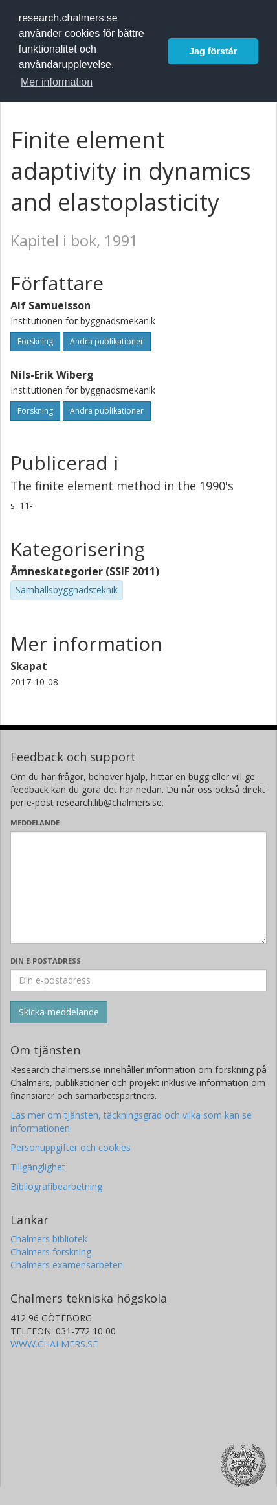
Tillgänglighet (37, 1167)
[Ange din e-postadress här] (138, 980)
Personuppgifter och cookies (70, 1147)
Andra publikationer (107, 341)
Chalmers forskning (50, 1252)
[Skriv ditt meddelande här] (138, 887)
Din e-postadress (45, 961)
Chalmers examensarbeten (66, 1265)
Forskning (35, 341)
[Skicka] (58, 1012)
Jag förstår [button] (213, 51)
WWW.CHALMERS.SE (54, 1344)
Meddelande (35, 822)
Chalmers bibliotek (48, 1239)
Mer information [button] (57, 82)
